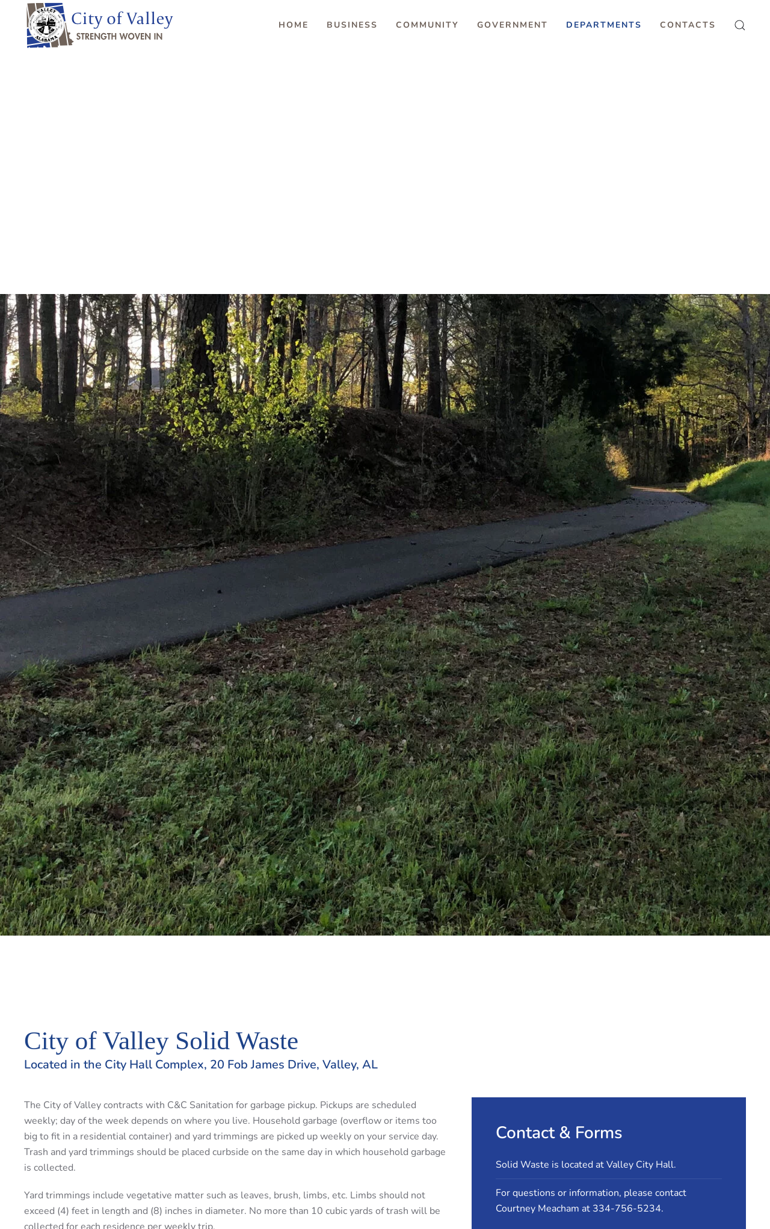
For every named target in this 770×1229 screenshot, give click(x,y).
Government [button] (512, 25)
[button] (740, 25)
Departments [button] (604, 25)
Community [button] (427, 25)
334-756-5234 (627, 1208)
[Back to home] (99, 25)
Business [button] (352, 25)
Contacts (688, 25)
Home (294, 25)
